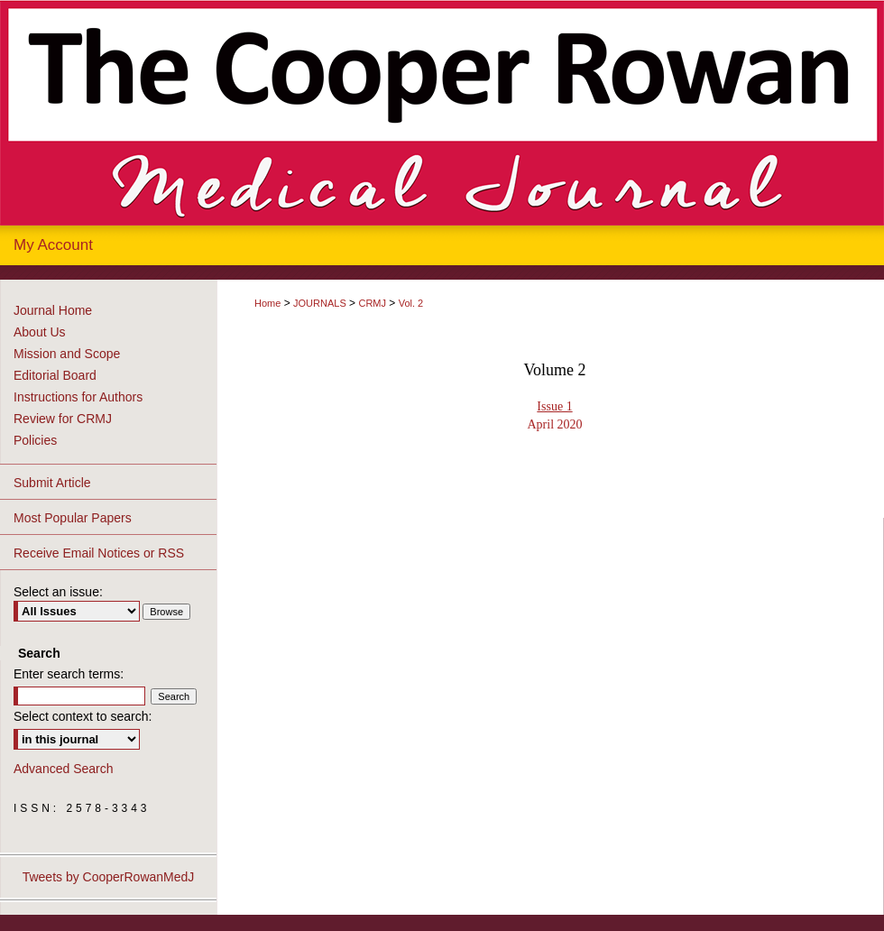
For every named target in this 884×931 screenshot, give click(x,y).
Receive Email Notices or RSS (99, 553)
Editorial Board (55, 375)
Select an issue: (58, 592)
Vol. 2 (411, 303)
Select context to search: (83, 716)
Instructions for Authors (78, 397)
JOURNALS (319, 303)
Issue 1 (554, 406)
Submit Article (52, 482)
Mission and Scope (67, 353)
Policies (35, 440)
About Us (40, 332)
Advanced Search (64, 768)
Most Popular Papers (73, 518)
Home (267, 303)
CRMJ (372, 303)
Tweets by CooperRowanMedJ (109, 877)
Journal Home (53, 310)
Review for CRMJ (63, 418)
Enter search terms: (69, 674)
